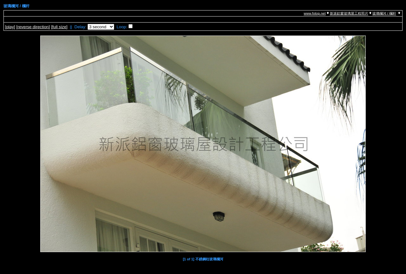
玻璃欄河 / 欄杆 (384, 13)
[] (10, 26)
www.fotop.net (315, 13)
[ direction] (33, 26)
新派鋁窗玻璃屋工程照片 (349, 13)
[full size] (59, 26)
